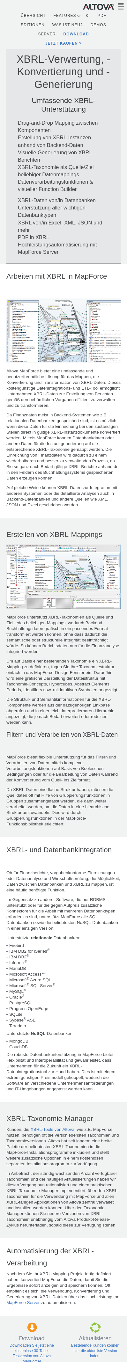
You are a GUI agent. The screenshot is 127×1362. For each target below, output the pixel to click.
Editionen (32, 25)
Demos (98, 25)
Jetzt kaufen (61, 43)
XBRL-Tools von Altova (52, 1129)
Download (76, 34)
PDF (102, 15)
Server (47, 34)
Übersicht (33, 15)
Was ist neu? (67, 25)
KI (88, 15)
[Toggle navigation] (121, 6)
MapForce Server (23, 1302)
